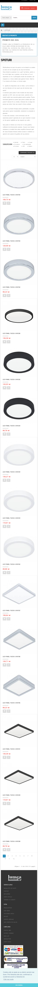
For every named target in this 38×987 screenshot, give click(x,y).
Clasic (23, 142)
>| (13, 859)
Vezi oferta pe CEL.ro (10, 922)
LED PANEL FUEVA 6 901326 (11, 333)
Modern (30, 146)
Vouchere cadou (9, 914)
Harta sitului (8, 897)
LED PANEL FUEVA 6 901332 (11, 564)
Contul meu (7, 930)
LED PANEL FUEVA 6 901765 (11, 703)
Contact (6, 891)
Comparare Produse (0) (27, 153)
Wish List (6, 936)
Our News (7, 911)
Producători (8, 908)
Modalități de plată (10, 888)
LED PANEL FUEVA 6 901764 (11, 195)
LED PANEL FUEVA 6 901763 (11, 241)
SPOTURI (7, 30)
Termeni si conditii (9, 900)
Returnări (7, 894)
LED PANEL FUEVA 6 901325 (11, 380)
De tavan (16, 146)
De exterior (17, 144)
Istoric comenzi (9, 933)
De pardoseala (27, 144)
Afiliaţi (6, 917)
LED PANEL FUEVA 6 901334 (11, 472)
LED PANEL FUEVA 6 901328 (11, 841)
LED (24, 146)
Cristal (30, 142)
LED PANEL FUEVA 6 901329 (11, 795)
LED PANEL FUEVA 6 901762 (11, 287)
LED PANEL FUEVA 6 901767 (11, 611)
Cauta (34, 17)
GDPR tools (7, 942)
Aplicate (16, 142)
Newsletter (7, 939)
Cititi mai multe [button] (8, 979)
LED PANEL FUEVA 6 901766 (11, 657)
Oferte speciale (9, 919)
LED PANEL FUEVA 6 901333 (11, 518)
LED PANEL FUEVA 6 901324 (11, 426)
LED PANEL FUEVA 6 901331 (11, 749)
